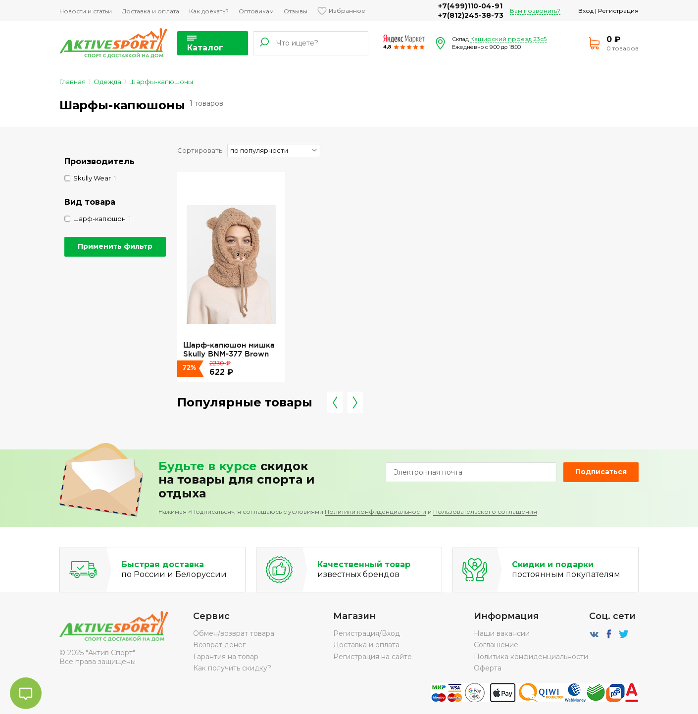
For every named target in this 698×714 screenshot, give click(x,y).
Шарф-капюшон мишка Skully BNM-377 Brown (229, 349)
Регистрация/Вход (366, 633)
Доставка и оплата (150, 11)
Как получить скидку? (232, 668)
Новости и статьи (85, 11)
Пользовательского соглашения (485, 511)
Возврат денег (219, 644)
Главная (72, 82)
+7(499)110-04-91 (470, 5)
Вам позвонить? (535, 10)
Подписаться (601, 471)
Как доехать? (209, 11)
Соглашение (496, 644)
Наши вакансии (502, 633)
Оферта (487, 668)
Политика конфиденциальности (531, 656)
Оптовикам (256, 11)
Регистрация (618, 10)
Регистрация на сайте (372, 656)
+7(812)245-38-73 (470, 15)
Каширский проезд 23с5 (508, 39)
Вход (586, 10)
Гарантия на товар (225, 656)
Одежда (107, 82)
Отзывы (295, 11)
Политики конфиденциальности (375, 511)
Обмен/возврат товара (233, 633)
